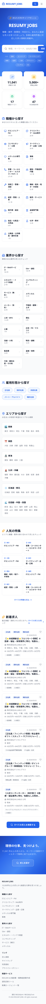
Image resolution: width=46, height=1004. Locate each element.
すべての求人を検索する (23, 824)
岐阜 (16, 460)
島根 (21, 510)
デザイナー (30, 61)
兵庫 (11, 445)
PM (39, 61)
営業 (12, 56)
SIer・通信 (6, 931)
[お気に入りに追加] (40, 632)
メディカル (6, 946)
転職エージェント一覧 (10, 985)
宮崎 (27, 474)
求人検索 (5, 957)
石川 (16, 507)
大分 (22, 474)
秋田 (32, 492)
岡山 (35, 507)
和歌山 (31, 445)
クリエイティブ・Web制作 (12, 902)
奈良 (26, 445)
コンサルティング (9, 939)
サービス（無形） (9, 942)
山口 (11, 510)
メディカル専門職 (9, 913)
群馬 (37, 431)
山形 (37, 492)
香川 (31, 510)
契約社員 (20, 390)
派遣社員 (33, 390)
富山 (11, 507)
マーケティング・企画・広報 (13, 909)
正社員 (7, 390)
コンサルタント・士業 (10, 906)
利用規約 (5, 964)
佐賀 (32, 474)
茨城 (27, 431)
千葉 (22, 431)
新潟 (6, 507)
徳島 (26, 510)
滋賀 (21, 445)
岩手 (27, 492)
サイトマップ (7, 961)
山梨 (31, 507)
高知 (6, 513)
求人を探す (23, 863)
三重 (21, 460)
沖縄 (6, 478)
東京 (6, 431)
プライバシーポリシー (10, 968)
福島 (18, 492)
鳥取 (16, 510)
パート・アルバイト (12, 397)
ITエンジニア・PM (9, 898)
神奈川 (12, 431)
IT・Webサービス (9, 928)
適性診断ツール (8, 981)
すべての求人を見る (36, 621)
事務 (7, 61)
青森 (22, 492)
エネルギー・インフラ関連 (12, 935)
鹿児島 (17, 474)
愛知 (6, 460)
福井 (21, 507)
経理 (14, 61)
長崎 (37, 474)
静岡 (11, 460)
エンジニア (21, 56)
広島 (6, 510)
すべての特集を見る (23, 600)
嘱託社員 (30, 397)
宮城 (13, 492)
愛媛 (35, 510)
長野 (26, 507)
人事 (21, 61)
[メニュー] (41, 3)
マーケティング (34, 56)
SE (28, 65)
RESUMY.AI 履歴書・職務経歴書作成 (16, 978)
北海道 (7, 492)
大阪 (6, 445)
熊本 (11, 474)
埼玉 (18, 431)
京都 (16, 445)
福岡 (6, 474)
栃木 (32, 431)
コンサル (20, 65)
